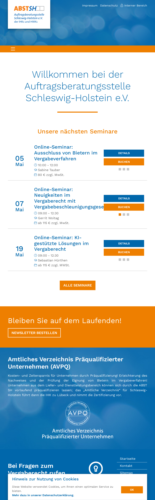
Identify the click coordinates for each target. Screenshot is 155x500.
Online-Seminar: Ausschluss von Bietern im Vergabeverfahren (65, 153)
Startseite (127, 459)
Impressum (89, 5)
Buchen (124, 161)
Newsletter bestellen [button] (34, 333)
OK (132, 489)
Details (124, 153)
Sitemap (126, 473)
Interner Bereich (133, 5)
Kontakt (126, 466)
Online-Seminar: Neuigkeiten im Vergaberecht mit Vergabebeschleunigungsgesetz (71, 198)
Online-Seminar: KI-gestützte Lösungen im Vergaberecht (61, 243)
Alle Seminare (77, 285)
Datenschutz (109, 5)
